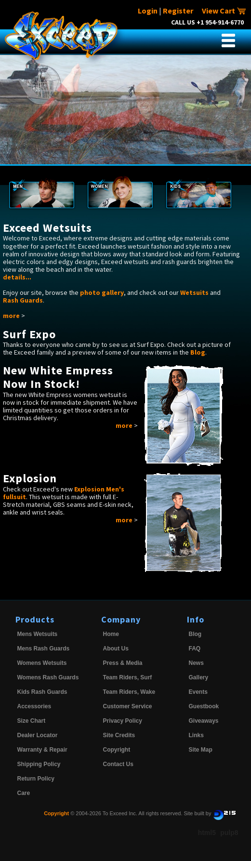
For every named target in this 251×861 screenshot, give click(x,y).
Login (148, 10)
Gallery (199, 677)
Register (178, 10)
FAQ (195, 648)
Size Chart (31, 720)
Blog (197, 352)
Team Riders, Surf (127, 677)
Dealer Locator (37, 735)
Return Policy (35, 778)
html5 (207, 832)
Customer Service (127, 706)
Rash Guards (23, 300)
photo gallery (102, 292)
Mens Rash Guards (43, 648)
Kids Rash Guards (42, 692)
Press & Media (123, 663)
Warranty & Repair (42, 749)
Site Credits (119, 735)
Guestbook (204, 706)
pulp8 (229, 832)
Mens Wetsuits (37, 634)
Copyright (117, 749)
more (11, 315)
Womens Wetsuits (42, 663)
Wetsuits (194, 292)
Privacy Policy (122, 720)
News (196, 663)
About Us (116, 648)
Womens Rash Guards (48, 677)
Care (23, 793)
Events (198, 692)
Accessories (34, 706)
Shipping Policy (39, 764)
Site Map (200, 749)
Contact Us (118, 764)
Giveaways (204, 720)
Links (196, 735)
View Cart (224, 10)
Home (111, 634)
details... (17, 277)
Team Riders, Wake (129, 692)
